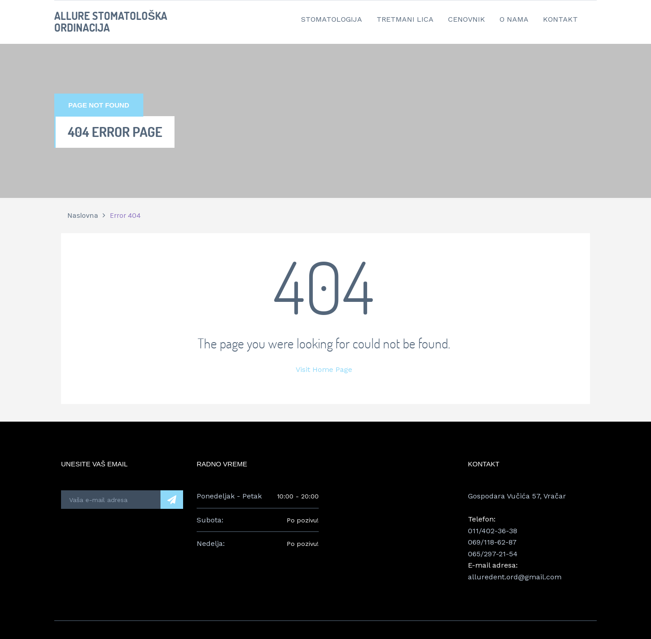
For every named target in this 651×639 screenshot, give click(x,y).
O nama (514, 19)
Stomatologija (331, 19)
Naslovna (82, 215)
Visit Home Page (324, 369)
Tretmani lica (405, 19)
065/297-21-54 (493, 554)
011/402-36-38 (492, 530)
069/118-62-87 (492, 542)
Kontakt (560, 19)
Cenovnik (466, 19)
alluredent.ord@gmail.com (514, 577)
